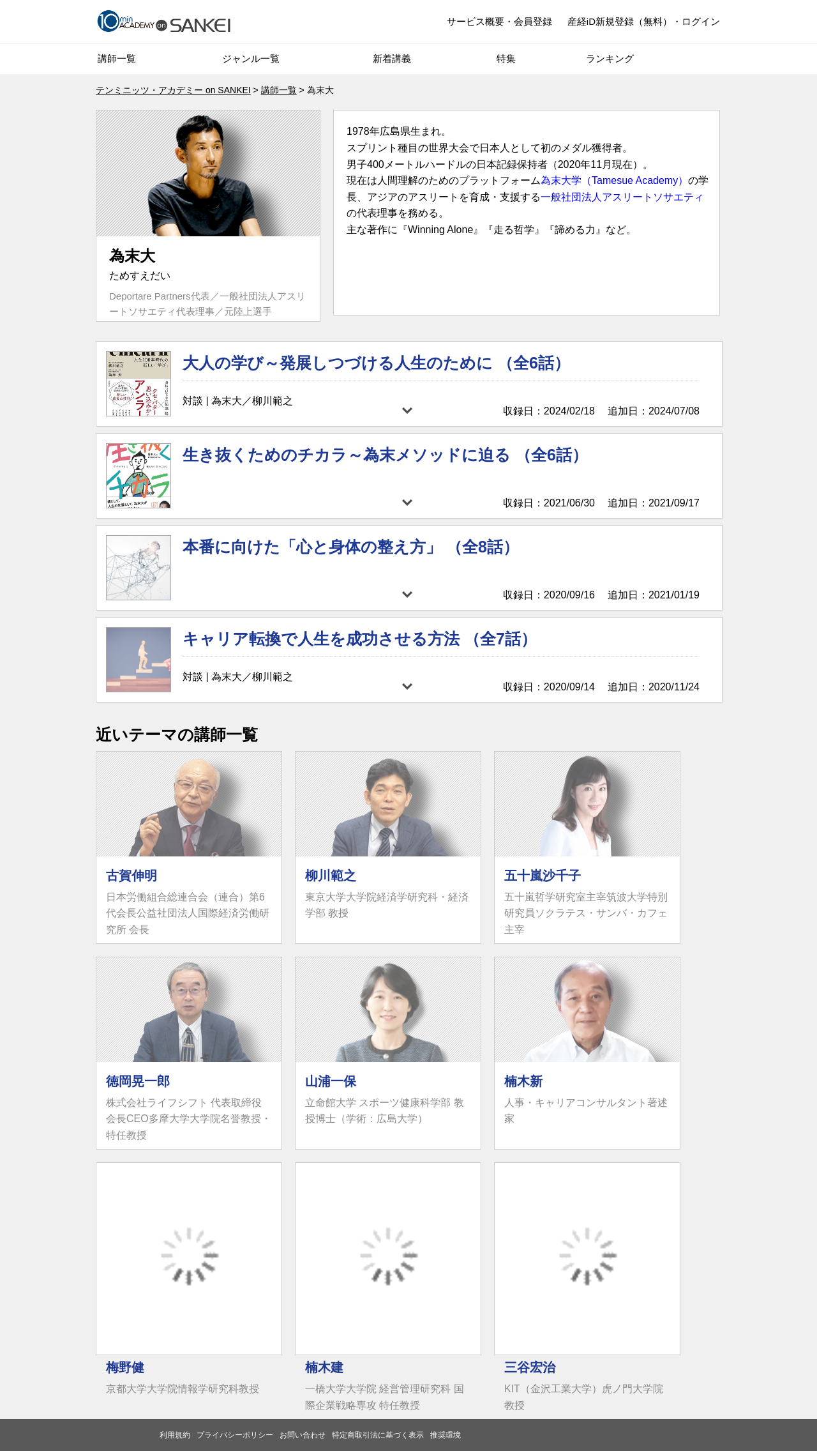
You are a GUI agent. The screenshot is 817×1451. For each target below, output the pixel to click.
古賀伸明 (131, 876)
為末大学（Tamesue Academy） (614, 180)
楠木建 (324, 1367)
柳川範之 (330, 876)
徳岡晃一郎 (138, 1081)
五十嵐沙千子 (542, 876)
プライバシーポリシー (235, 1435)
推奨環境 (445, 1435)
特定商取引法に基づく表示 (378, 1435)
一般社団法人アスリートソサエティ (622, 197)
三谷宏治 (529, 1367)
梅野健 (125, 1367)
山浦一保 (330, 1081)
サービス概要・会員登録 (499, 21)
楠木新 (523, 1081)
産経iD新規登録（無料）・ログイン (643, 21)
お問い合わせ (303, 1435)
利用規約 (175, 1435)
